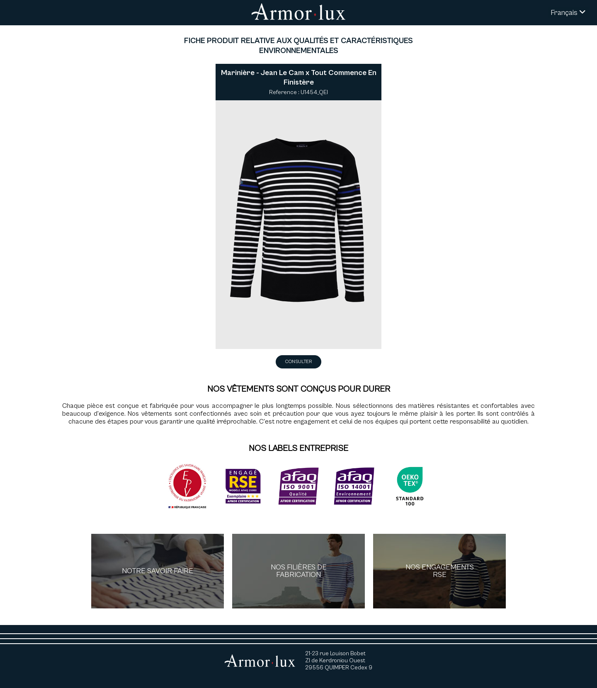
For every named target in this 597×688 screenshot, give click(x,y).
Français (568, 12)
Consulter (298, 361)
